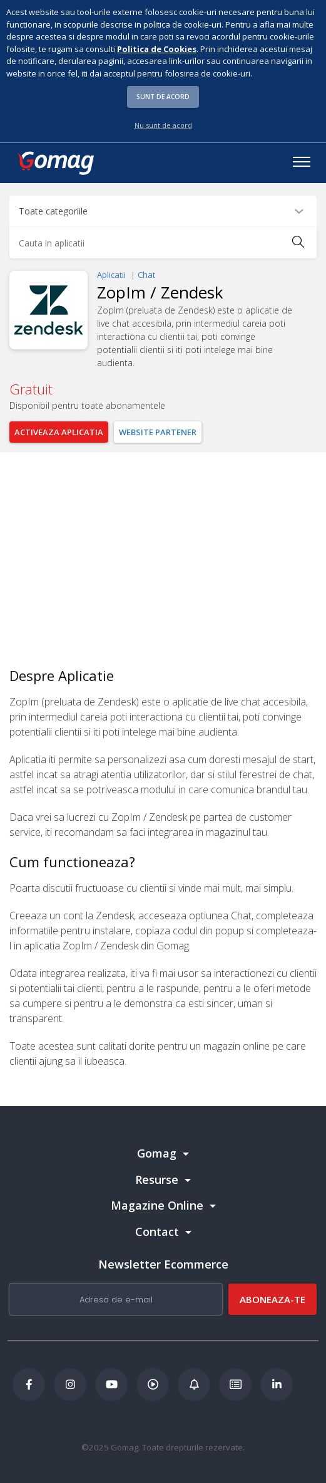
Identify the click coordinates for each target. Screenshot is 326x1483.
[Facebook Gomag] (29, 1384)
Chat (146, 274)
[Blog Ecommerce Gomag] (194, 1384)
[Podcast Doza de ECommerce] (152, 1384)
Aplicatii (111, 274)
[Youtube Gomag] (111, 1384)
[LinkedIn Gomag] (276, 1384)
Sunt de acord (163, 96)
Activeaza (58, 432)
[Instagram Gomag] (70, 1384)
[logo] (55, 163)
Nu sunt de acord (163, 125)
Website (157, 432)
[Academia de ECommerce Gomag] (235, 1384)
